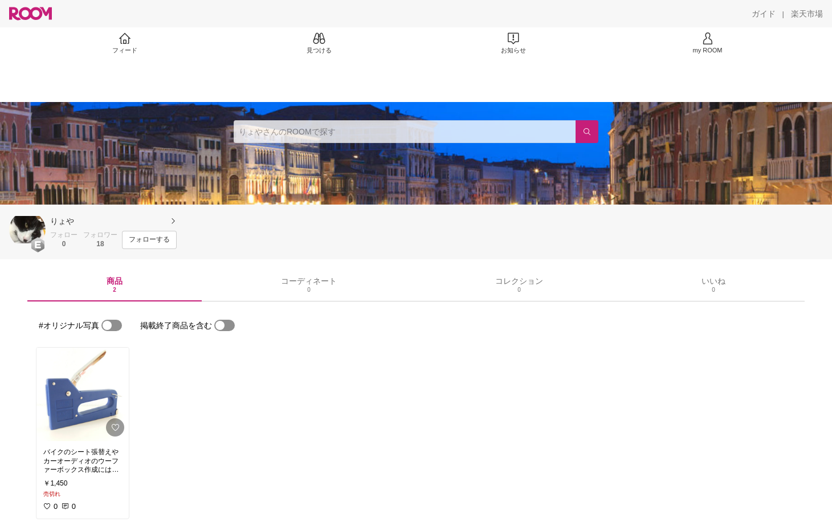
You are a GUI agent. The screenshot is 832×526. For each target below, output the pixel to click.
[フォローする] (149, 240)
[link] (82, 394)
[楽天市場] (807, 14)
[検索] (587, 131)
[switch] (111, 325)
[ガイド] (764, 14)
